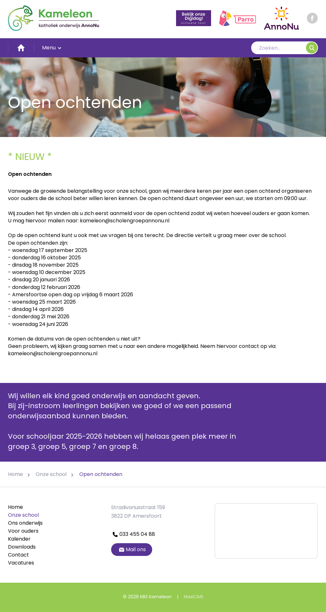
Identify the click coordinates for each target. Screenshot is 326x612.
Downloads (22, 547)
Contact (18, 554)
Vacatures (21, 562)
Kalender (19, 539)
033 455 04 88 (133, 534)
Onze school (23, 515)
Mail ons (131, 549)
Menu (52, 47)
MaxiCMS (193, 597)
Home (15, 507)
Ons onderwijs (25, 523)
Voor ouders (23, 531)
